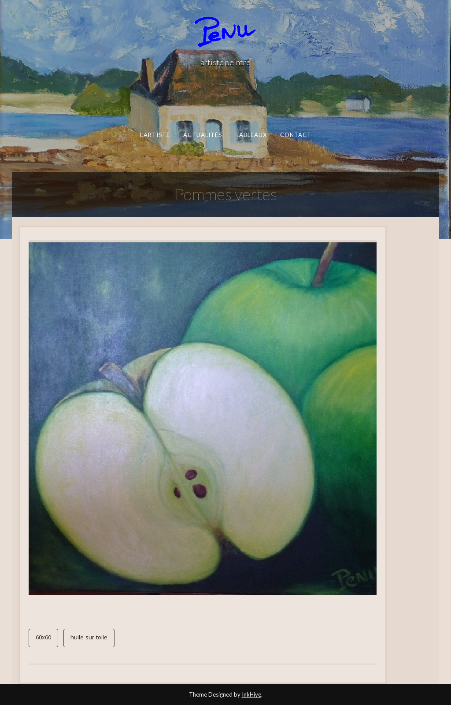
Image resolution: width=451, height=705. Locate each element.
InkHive (251, 694)
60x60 (43, 638)
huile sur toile (88, 638)
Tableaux (251, 134)
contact (295, 134)
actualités (202, 134)
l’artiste (155, 134)
